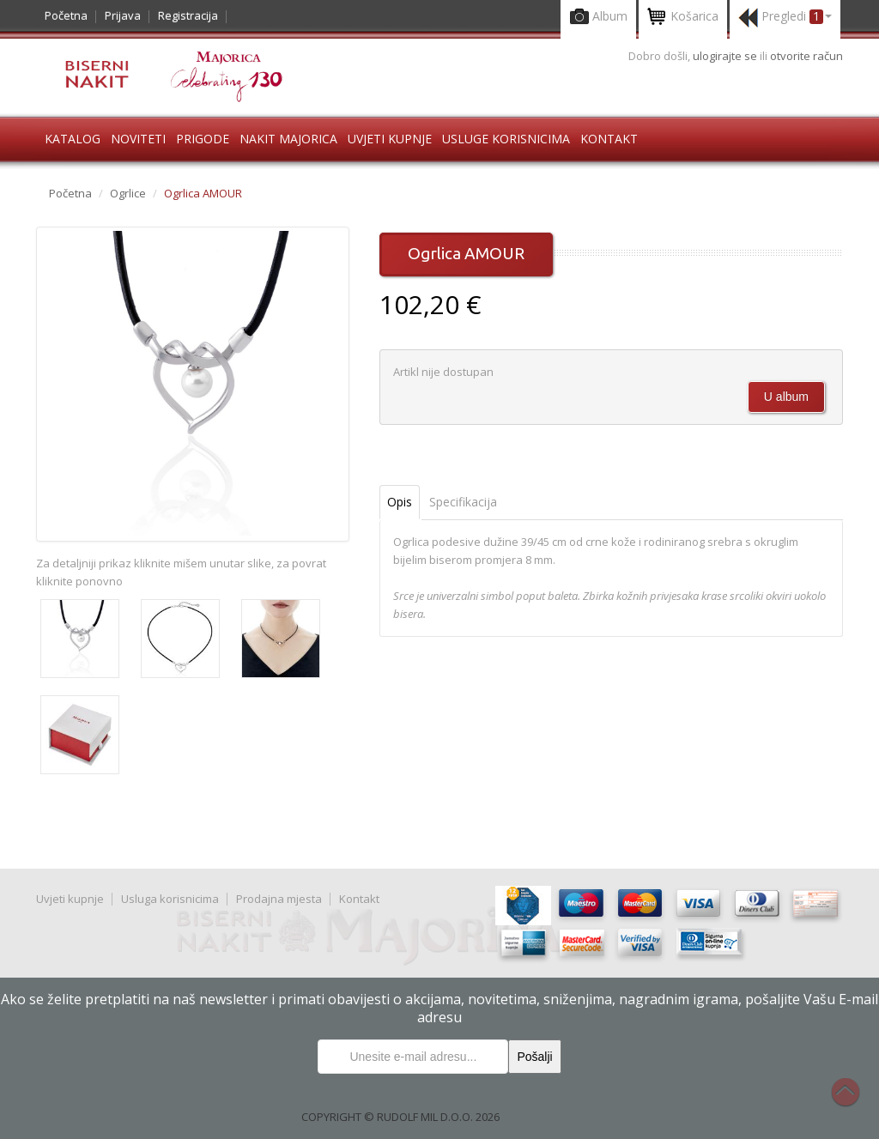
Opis (399, 502)
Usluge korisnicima (506, 138)
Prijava (123, 15)
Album (598, 17)
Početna (66, 15)
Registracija (188, 15)
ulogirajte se (726, 56)
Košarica (682, 17)
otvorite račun (806, 56)
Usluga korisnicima (170, 898)
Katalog (72, 138)
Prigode (202, 138)
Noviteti (138, 138)
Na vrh (854, 1101)
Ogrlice (128, 193)
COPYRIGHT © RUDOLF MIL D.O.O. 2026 (400, 1116)
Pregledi (785, 17)
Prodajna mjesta (279, 898)
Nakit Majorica (288, 138)
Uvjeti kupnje (390, 138)
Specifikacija (463, 502)
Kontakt (609, 138)
